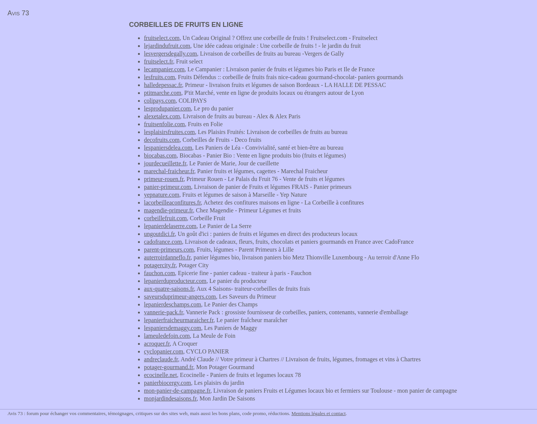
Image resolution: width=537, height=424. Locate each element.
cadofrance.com (163, 241)
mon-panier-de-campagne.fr (177, 390)
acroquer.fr (157, 343)
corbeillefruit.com (165, 218)
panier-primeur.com (167, 187)
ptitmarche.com (162, 93)
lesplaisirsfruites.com (169, 132)
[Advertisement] (62, 73)
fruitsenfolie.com (164, 124)
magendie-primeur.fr (168, 210)
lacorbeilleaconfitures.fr (172, 202)
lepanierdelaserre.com (170, 226)
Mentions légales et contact (319, 413)
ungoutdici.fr (159, 234)
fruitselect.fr (158, 61)
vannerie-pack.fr (163, 312)
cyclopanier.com (163, 351)
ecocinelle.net (160, 375)
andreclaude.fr (161, 359)
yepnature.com (161, 194)
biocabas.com (160, 155)
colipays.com (160, 100)
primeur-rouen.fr (163, 179)
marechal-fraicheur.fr (169, 171)
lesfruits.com (159, 77)
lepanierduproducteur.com (175, 281)
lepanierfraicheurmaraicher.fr (178, 320)
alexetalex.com (162, 116)
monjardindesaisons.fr (170, 398)
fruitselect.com (162, 38)
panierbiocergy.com (167, 383)
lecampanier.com (164, 69)
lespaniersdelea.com (168, 147)
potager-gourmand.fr (168, 367)
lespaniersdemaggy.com (172, 328)
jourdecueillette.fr (165, 163)
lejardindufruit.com (167, 46)
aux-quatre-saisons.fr (169, 289)
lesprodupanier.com (167, 108)
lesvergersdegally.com (170, 53)
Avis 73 (18, 13)
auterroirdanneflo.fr (167, 257)
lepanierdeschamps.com (172, 304)
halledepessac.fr (163, 85)
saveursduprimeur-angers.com (180, 296)
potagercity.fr (160, 265)
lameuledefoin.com (167, 336)
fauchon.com (159, 273)
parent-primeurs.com (169, 249)
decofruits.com (162, 140)
